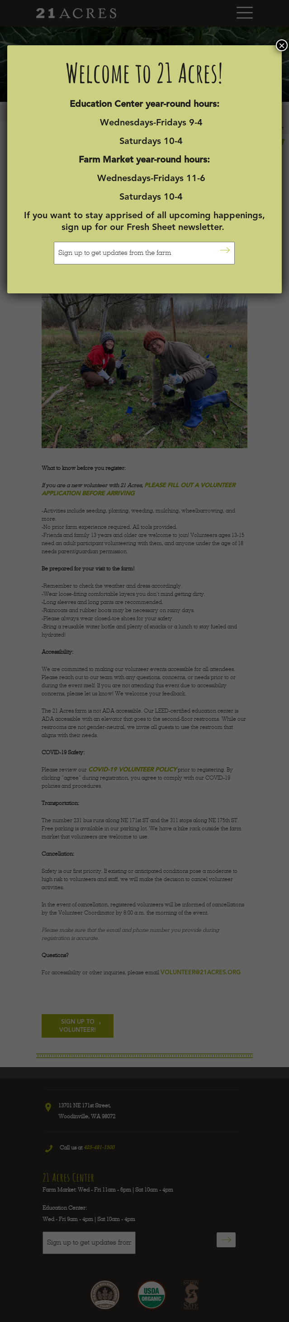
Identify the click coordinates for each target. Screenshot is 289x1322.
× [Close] (282, 45)
